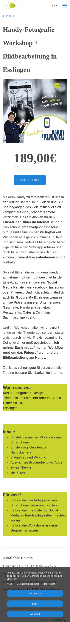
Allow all (35, 614)
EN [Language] (54, 5)
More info (12, 579)
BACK (8, 16)
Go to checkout (30, 180)
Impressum (49, 583)
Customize (35, 593)
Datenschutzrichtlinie (28, 583)
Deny (35, 603)
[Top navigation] (64, 5)
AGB (9, 583)
